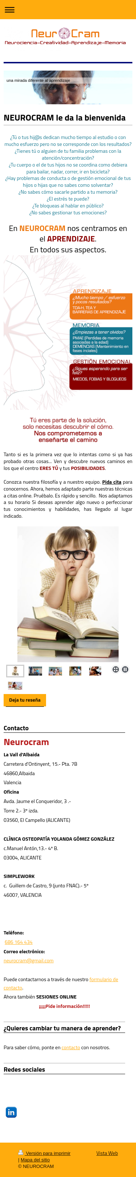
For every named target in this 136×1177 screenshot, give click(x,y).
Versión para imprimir (44, 1153)
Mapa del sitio (35, 1160)
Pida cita (111, 481)
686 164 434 (19, 942)
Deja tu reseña (25, 699)
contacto (71, 1047)
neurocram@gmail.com (29, 960)
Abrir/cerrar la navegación (68, 9)
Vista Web (107, 1153)
